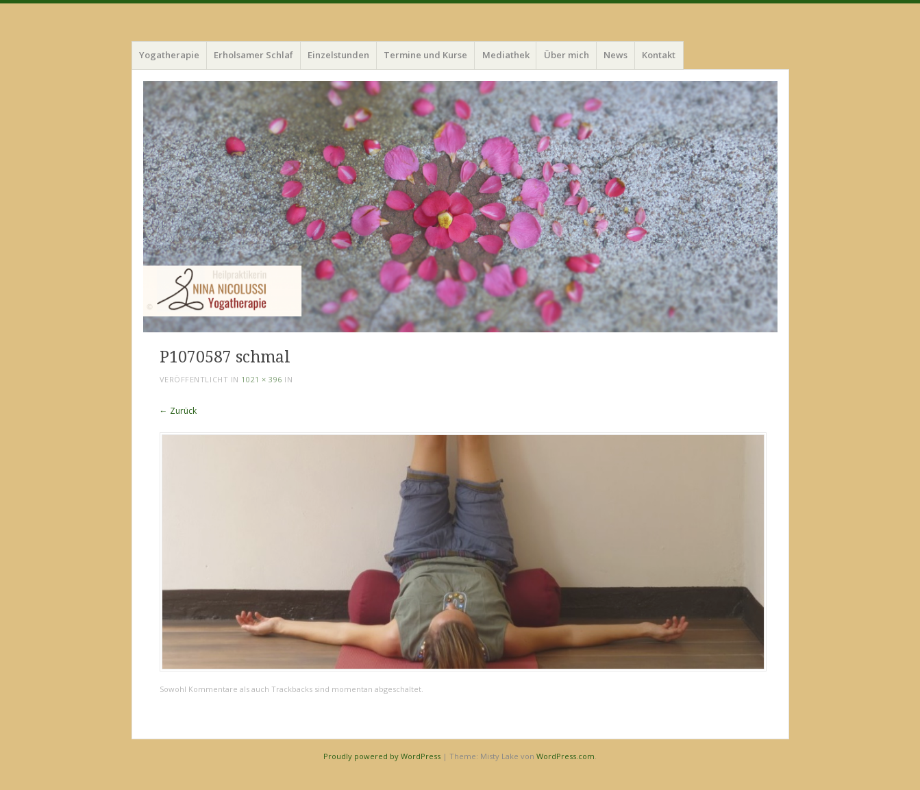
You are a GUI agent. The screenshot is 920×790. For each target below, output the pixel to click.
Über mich (566, 55)
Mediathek (506, 55)
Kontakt (658, 55)
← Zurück (178, 411)
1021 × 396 (261, 379)
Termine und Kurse (425, 55)
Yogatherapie (169, 55)
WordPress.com (565, 756)
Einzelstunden (338, 55)
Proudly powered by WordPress (381, 756)
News (615, 55)
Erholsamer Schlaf (253, 55)
